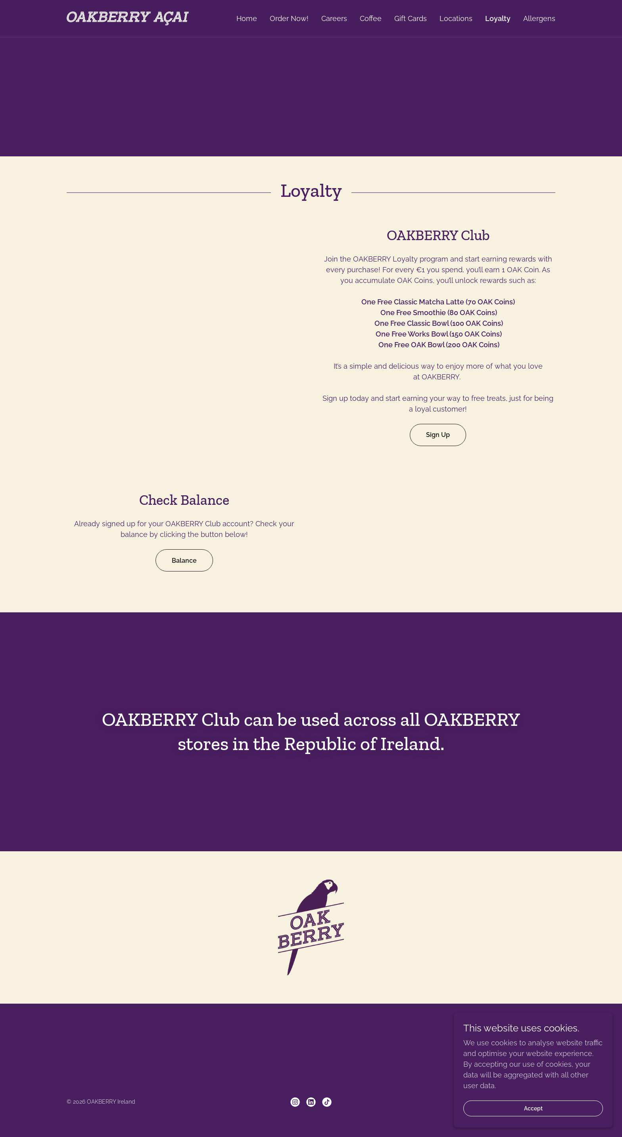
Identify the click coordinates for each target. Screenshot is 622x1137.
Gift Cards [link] (410, 18)
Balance (184, 560)
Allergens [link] (539, 18)
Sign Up (438, 435)
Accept (533, 1108)
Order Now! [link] (289, 18)
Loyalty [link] (498, 18)
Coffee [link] (371, 18)
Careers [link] (334, 18)
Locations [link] (456, 18)
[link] (128, 17)
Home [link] (246, 18)
